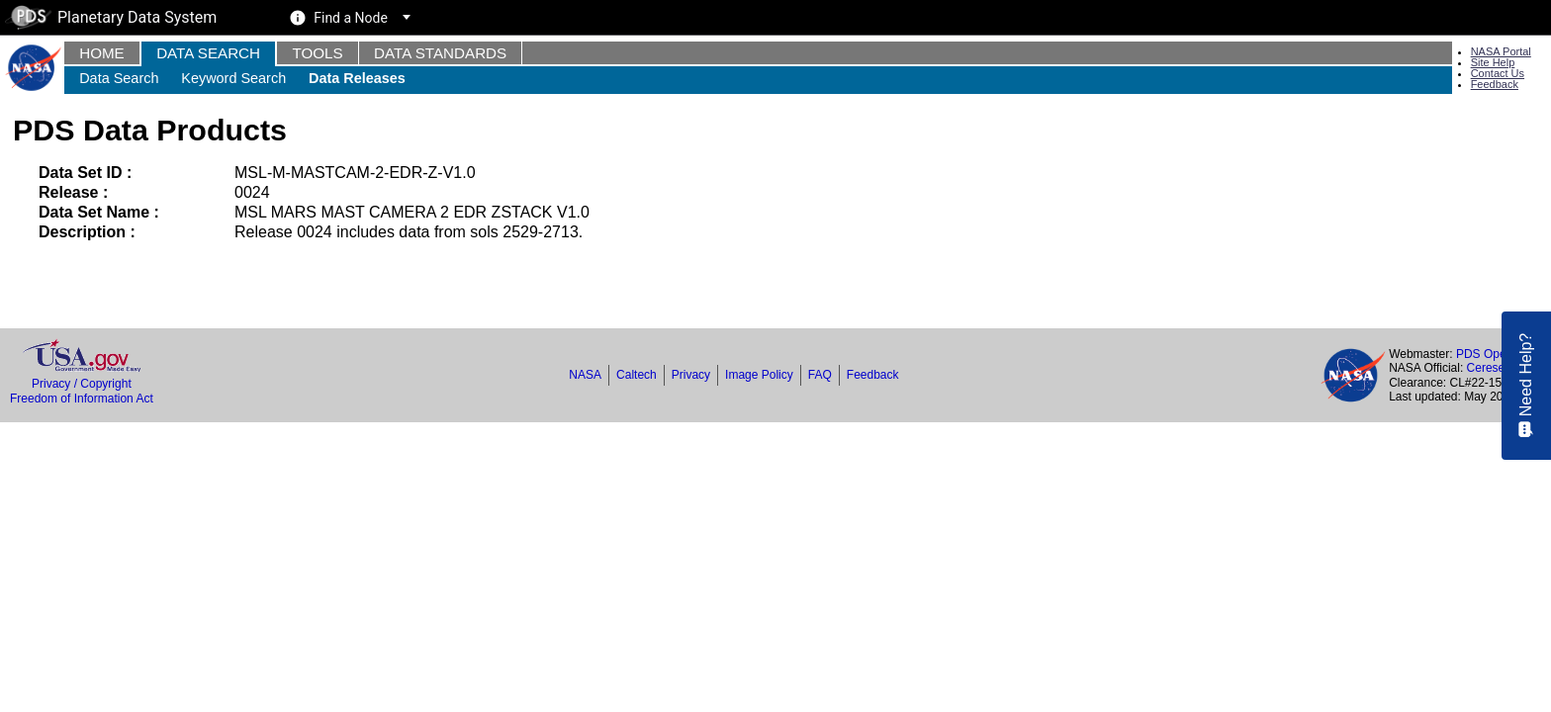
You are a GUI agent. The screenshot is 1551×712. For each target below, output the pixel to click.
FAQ (820, 375)
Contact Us (1497, 73)
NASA (585, 375)
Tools (317, 52)
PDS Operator (1493, 354)
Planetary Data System (111, 17)
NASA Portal (1501, 51)
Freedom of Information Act (81, 398)
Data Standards (440, 52)
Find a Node (351, 18)
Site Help (1493, 62)
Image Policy (759, 375)
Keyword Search (233, 78)
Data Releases (357, 78)
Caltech (636, 375)
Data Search (208, 52)
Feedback (1494, 84)
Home (102, 52)
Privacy (691, 375)
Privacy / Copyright (82, 384)
